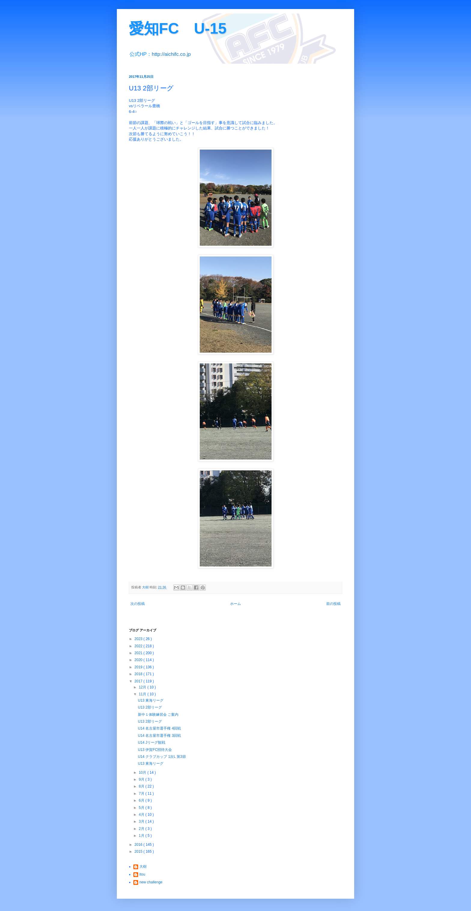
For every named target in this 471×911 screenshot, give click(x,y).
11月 (143, 694)
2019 (139, 667)
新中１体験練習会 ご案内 (158, 714)
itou (142, 874)
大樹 (143, 866)
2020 (139, 660)
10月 (143, 772)
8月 (142, 786)
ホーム (235, 604)
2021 (139, 653)
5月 (142, 808)
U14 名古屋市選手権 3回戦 (159, 735)
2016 (139, 845)
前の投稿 (333, 604)
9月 (142, 779)
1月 (142, 836)
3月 (142, 821)
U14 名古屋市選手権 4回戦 (159, 728)
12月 (143, 687)
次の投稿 (137, 604)
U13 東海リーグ (150, 700)
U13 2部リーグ (150, 707)
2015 (139, 851)
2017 (139, 681)
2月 (142, 829)
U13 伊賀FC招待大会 (155, 750)
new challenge (151, 882)
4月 (142, 814)
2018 (139, 674)
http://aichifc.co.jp (171, 54)
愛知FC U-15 (177, 28)
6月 (142, 800)
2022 (139, 646)
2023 (139, 639)
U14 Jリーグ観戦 (151, 742)
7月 (142, 793)
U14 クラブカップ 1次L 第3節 (162, 757)
